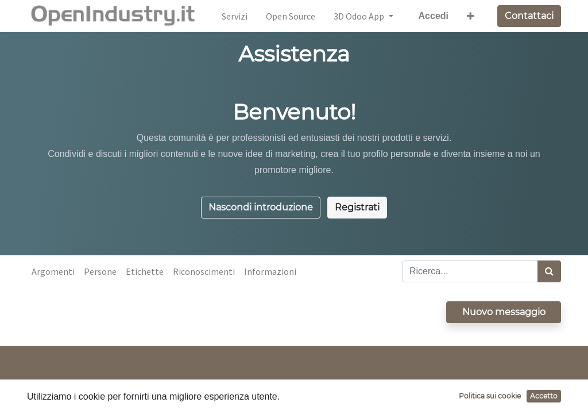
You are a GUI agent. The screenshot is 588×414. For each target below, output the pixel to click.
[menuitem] (234, 16)
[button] (470, 16)
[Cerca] (549, 271)
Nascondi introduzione (260, 207)
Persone (100, 271)
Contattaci (529, 15)
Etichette (145, 271)
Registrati (357, 207)
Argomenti (53, 271)
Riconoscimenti (204, 271)
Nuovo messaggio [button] (504, 311)
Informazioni (270, 271)
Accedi (433, 16)
